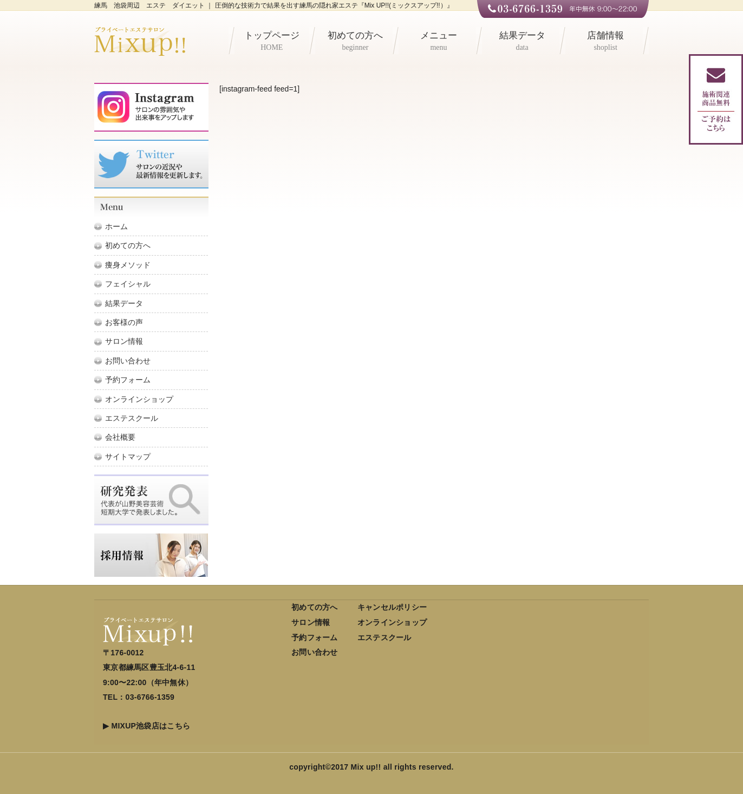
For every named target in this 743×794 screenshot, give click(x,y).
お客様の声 (124, 322)
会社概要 (120, 437)
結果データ (522, 42)
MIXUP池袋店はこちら (150, 725)
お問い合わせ (128, 360)
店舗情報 (605, 42)
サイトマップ (128, 456)
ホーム (116, 226)
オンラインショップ (139, 399)
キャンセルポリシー (392, 607)
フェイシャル (128, 283)
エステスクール (131, 418)
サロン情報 (124, 341)
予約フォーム (128, 379)
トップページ (272, 42)
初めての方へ (355, 42)
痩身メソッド (128, 265)
